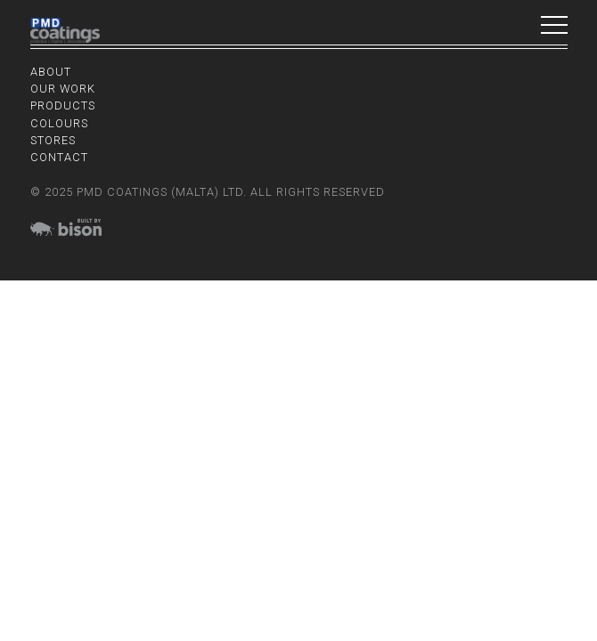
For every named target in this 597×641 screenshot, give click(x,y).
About (50, 71)
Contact (59, 157)
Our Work (62, 88)
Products (62, 105)
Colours (59, 123)
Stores (53, 140)
